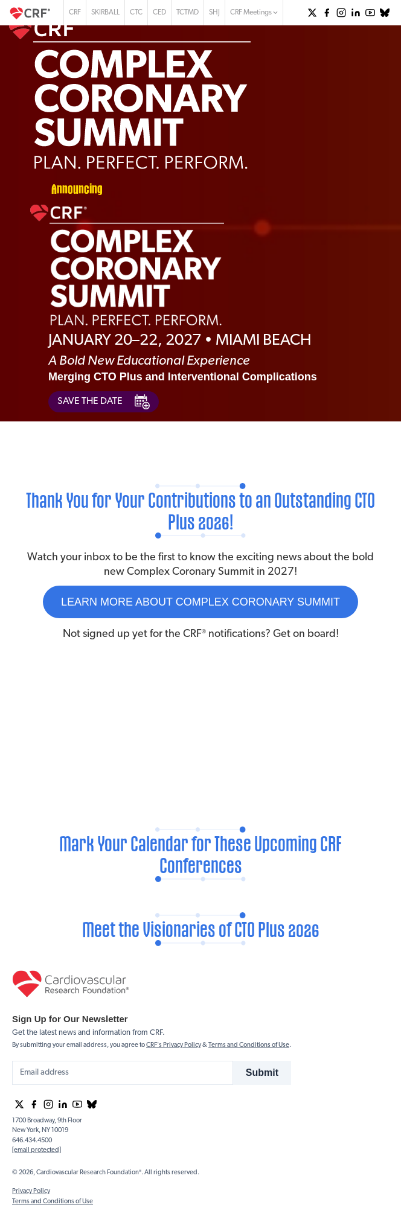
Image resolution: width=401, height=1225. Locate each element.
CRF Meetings (254, 12)
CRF (75, 12)
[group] (312, 12)
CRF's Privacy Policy (173, 1045)
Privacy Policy (31, 1191)
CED (159, 12)
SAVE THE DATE (103, 401)
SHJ (214, 12)
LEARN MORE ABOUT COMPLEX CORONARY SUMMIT (200, 602)
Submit (262, 1072)
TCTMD (187, 12)
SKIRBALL (105, 12)
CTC (136, 12)
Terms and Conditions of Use (248, 1045)
